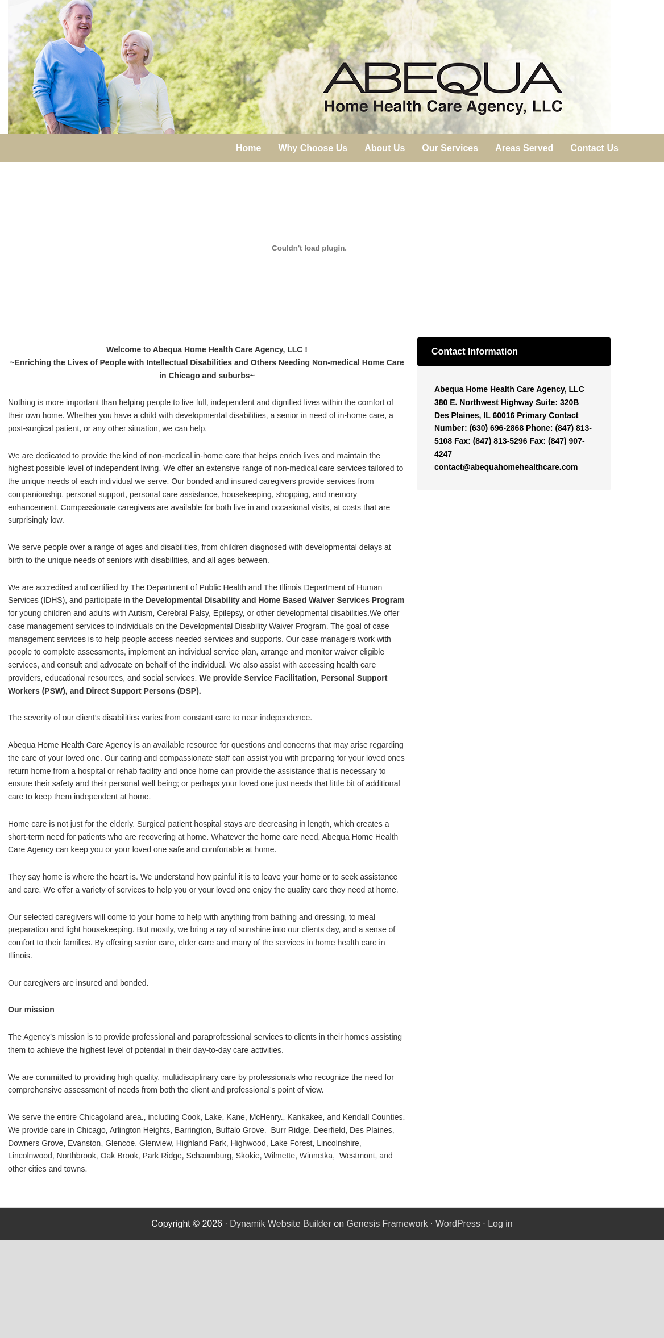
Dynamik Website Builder (280, 1223)
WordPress (457, 1223)
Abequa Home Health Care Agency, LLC (309, 67)
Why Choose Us (312, 148)
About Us (384, 148)
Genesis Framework (387, 1223)
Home (248, 148)
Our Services (450, 148)
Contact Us (594, 148)
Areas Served (524, 148)
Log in (500, 1223)
